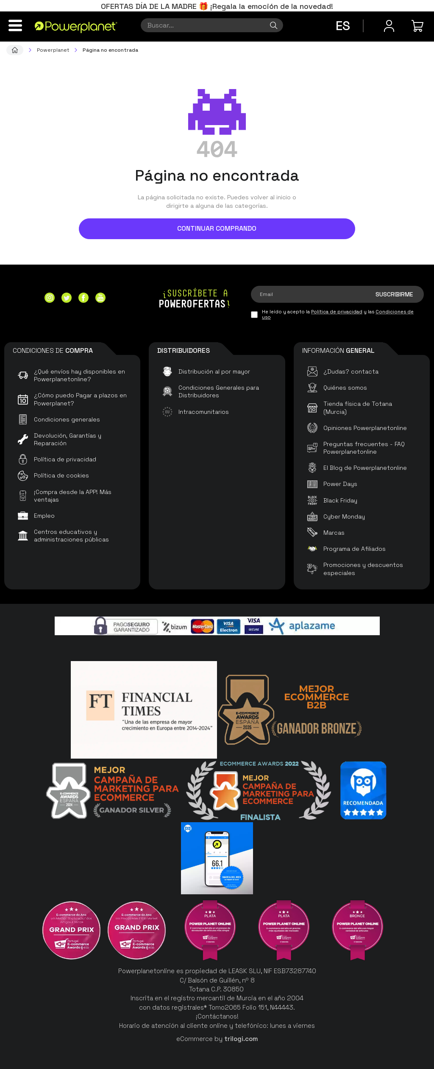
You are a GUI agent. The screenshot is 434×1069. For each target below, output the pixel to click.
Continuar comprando (216, 228)
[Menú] (15, 25)
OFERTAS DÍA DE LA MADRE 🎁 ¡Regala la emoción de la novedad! (217, 6)
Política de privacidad (336, 312)
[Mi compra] (418, 25)
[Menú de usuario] (389, 25)
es (343, 25)
